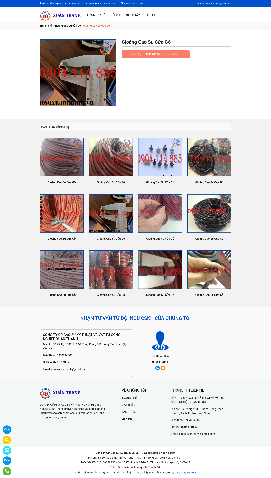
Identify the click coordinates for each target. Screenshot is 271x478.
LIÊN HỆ (151, 15)
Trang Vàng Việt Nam (185, 472)
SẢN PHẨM (133, 15)
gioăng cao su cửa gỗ (67, 25)
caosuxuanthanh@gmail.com (69, 369)
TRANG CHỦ (95, 15)
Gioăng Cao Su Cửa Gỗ (62, 182)
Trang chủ (46, 25)
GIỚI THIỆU (116, 15)
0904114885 (152, 54)
